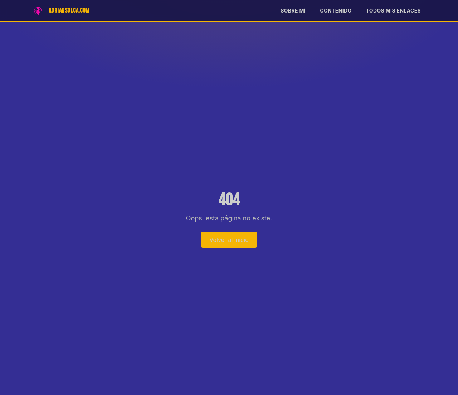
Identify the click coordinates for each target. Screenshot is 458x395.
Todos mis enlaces (393, 11)
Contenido (335, 11)
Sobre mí (293, 11)
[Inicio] (60, 10)
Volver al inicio (228, 239)
